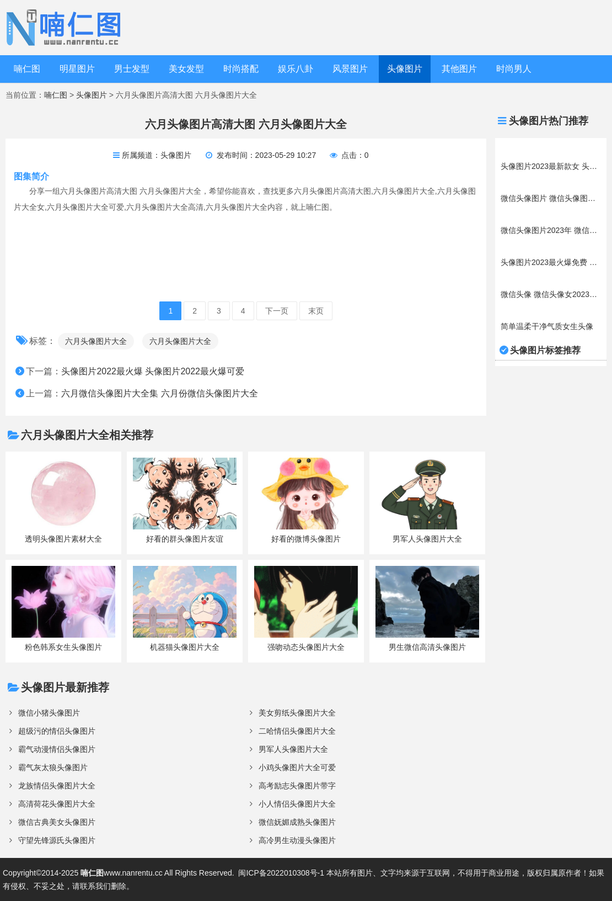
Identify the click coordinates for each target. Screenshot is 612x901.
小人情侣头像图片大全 (297, 803)
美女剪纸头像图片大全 (297, 712)
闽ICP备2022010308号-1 (281, 872)
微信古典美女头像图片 (56, 822)
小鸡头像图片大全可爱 (297, 767)
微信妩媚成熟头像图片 (297, 822)
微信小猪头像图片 (49, 712)
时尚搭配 (241, 68)
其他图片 (459, 68)
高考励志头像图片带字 (297, 785)
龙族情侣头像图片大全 (56, 785)
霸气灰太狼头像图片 (53, 767)
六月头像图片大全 (96, 341)
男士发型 (131, 68)
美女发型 (186, 68)
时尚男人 (514, 68)
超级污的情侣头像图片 (56, 731)
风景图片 (350, 68)
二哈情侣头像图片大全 (297, 731)
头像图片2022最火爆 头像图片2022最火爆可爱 (152, 371)
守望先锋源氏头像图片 (56, 840)
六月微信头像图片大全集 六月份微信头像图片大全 (159, 393)
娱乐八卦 (295, 68)
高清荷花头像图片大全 (56, 803)
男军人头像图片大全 (293, 749)
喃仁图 (27, 68)
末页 (316, 310)
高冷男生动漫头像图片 (297, 840)
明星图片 (77, 68)
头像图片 (404, 68)
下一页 (276, 310)
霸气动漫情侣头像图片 (56, 749)
